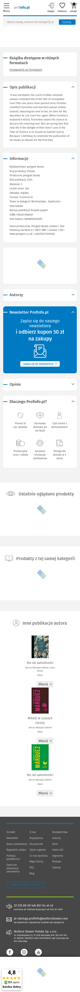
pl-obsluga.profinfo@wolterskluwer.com (41, 918)
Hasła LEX (57, 849)
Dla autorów (36, 844)
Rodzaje (56, 861)
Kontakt (10, 832)
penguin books (31, 175)
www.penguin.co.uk (21, 233)
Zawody (56, 867)
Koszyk (73, 7)
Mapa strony (36, 861)
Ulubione (62, 7)
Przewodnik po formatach (26, 69)
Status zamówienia (16, 844)
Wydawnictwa (59, 832)
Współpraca (36, 838)
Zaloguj (50, 7)
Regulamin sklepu (16, 849)
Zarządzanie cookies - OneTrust (25, 885)
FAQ (31, 867)
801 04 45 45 (45, 905)
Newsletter (12, 838)
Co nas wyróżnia (38, 855)
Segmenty (57, 855)
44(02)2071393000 (45, 233)
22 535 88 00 (22, 905)
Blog (31, 873)
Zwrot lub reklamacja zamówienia (12, 868)
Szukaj (66, 22)
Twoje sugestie (37, 849)
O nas (32, 832)
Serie (55, 844)
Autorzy (56, 838)
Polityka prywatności (13, 857)
